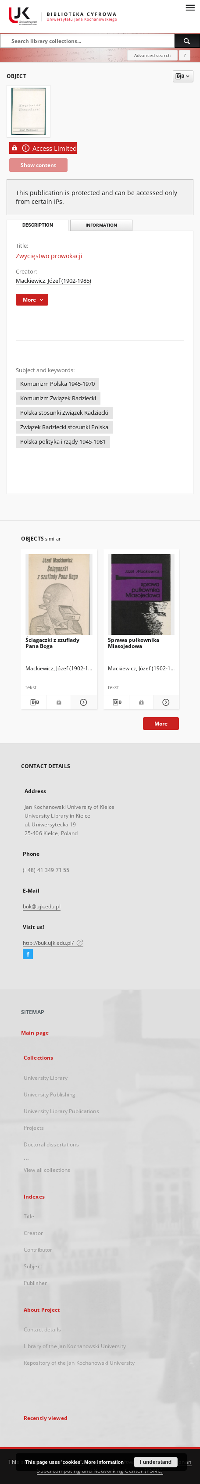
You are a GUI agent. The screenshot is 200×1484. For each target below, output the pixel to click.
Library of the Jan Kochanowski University (75, 1346)
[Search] (187, 41)
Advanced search (152, 55)
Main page (35, 1032)
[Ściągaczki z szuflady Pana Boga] (59, 597)
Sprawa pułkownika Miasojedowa (133, 643)
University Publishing (50, 1094)
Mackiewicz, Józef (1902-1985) (53, 281)
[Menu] (190, 7)
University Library (46, 1078)
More (161, 723)
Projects (34, 1128)
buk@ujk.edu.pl (42, 906)
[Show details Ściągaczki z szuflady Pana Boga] (82, 702)
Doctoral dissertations (51, 1144)
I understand (155, 1462)
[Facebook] (28, 954)
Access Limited (43, 148)
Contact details (42, 1329)
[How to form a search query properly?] (184, 55)
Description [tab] (37, 225)
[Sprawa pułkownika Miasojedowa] (141, 597)
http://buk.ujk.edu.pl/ (53, 943)
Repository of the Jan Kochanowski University (79, 1363)
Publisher (35, 1283)
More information (104, 1462)
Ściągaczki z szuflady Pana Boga (52, 643)
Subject (33, 1266)
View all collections (47, 1170)
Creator (33, 1233)
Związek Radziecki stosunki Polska (64, 427)
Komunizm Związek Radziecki (58, 398)
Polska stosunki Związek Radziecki (64, 412)
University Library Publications (61, 1111)
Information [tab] (101, 225)
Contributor (38, 1249)
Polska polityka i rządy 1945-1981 (63, 441)
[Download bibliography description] (33, 702)
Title (29, 1216)
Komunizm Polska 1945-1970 (57, 384)
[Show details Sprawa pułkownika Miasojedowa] (165, 702)
